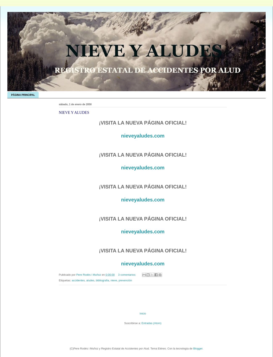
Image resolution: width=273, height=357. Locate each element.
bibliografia (102, 280)
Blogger (197, 348)
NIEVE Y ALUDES (74, 112)
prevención (125, 280)
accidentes (78, 280)
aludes (90, 280)
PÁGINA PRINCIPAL (23, 94)
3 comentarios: (127, 274)
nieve (113, 280)
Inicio (143, 313)
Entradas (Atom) (151, 323)
